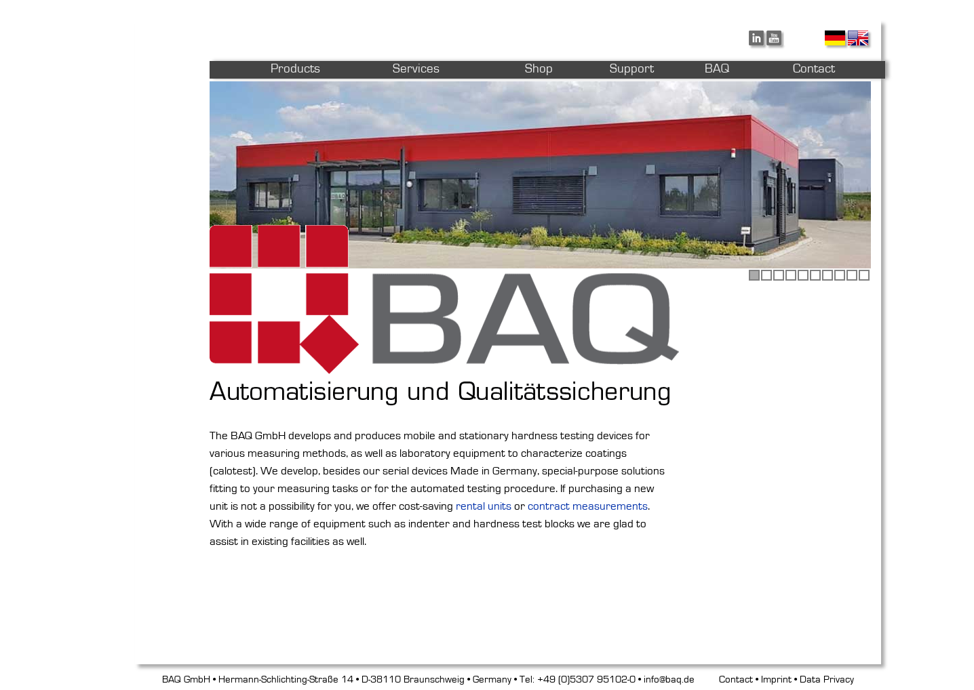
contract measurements (588, 506)
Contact (736, 679)
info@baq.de (669, 679)
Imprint (776, 679)
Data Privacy (827, 679)
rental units (483, 506)
